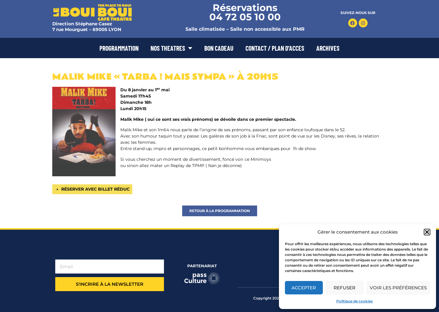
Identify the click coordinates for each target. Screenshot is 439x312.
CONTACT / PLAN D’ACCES (274, 48)
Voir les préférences (398, 288)
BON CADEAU (219, 48)
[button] (427, 232)
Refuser (344, 288)
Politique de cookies (354, 301)
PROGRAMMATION (119, 48)
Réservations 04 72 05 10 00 (245, 12)
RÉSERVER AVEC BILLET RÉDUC (95, 189)
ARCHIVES (328, 48)
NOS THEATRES (171, 48)
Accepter (303, 288)
